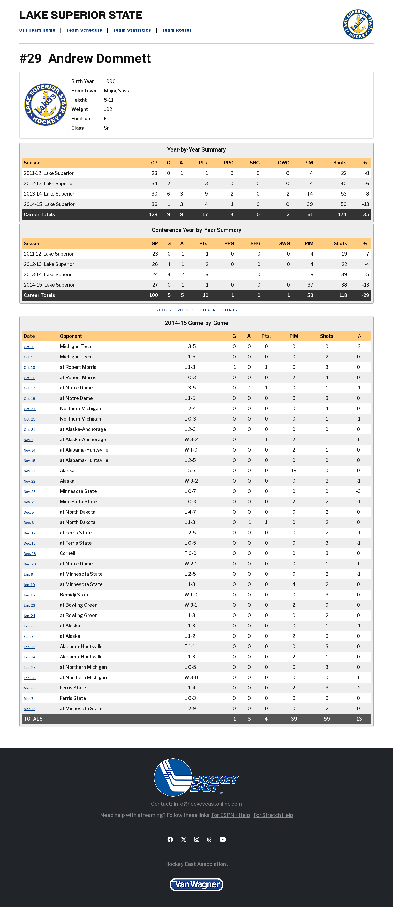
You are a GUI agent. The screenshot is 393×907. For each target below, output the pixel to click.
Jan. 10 (31, 584)
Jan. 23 (31, 605)
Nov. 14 (32, 450)
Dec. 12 (32, 532)
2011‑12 (154, 309)
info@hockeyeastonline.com (208, 804)
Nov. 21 (32, 470)
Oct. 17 (31, 388)
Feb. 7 (30, 636)
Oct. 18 (32, 398)
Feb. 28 (32, 677)
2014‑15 (239, 309)
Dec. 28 (32, 553)
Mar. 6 (30, 688)
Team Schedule (92, 30)
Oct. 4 (30, 346)
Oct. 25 (32, 419)
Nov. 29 (32, 501)
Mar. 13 (31, 708)
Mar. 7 (30, 698)
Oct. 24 (32, 408)
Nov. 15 (32, 460)
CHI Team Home (40, 30)
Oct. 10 (32, 367)
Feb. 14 (32, 656)
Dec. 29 (32, 563)
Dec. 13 (32, 543)
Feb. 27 (32, 667)
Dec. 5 (31, 512)
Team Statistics (145, 30)
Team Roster (195, 30)
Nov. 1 (30, 439)
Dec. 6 (31, 522)
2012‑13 (182, 309)
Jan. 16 (31, 594)
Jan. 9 (30, 574)
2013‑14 (210, 309)
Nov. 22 (32, 481)
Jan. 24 (31, 615)
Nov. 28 (32, 491)
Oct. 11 (31, 377)
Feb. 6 (30, 625)
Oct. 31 (31, 429)
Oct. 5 (30, 356)
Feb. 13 (31, 646)
